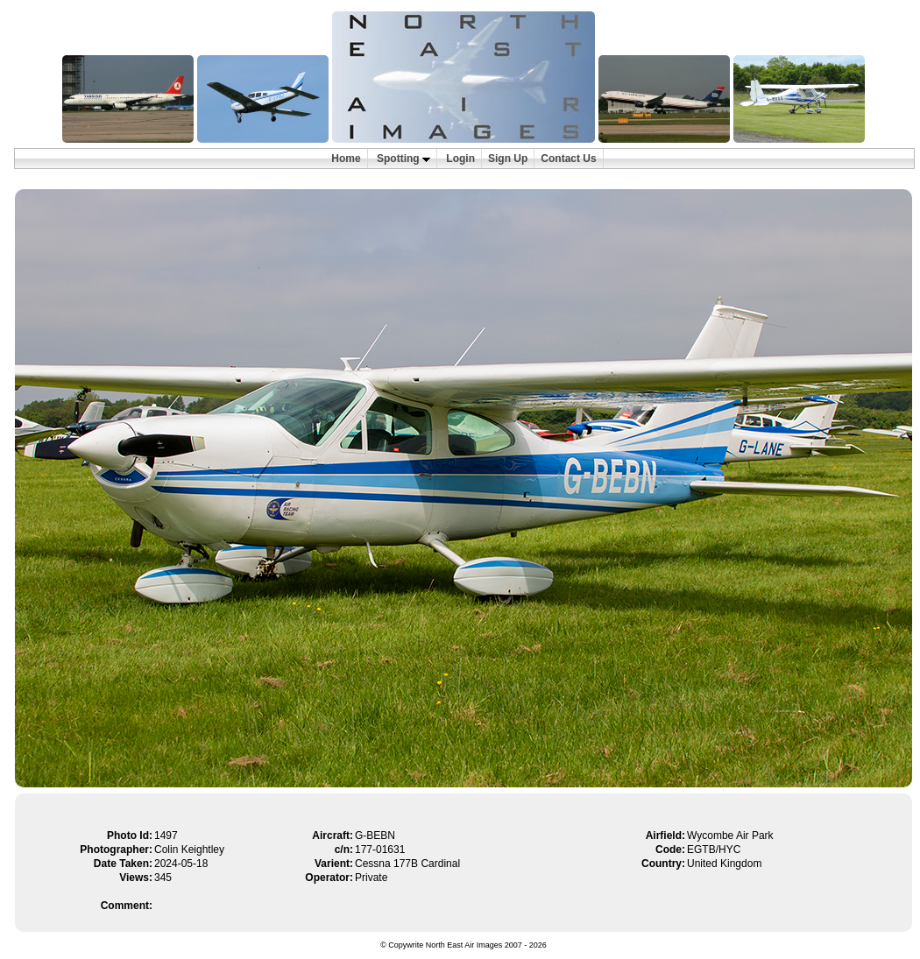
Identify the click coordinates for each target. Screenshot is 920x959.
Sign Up (507, 158)
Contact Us (568, 158)
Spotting (403, 158)
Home (345, 158)
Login (460, 158)
